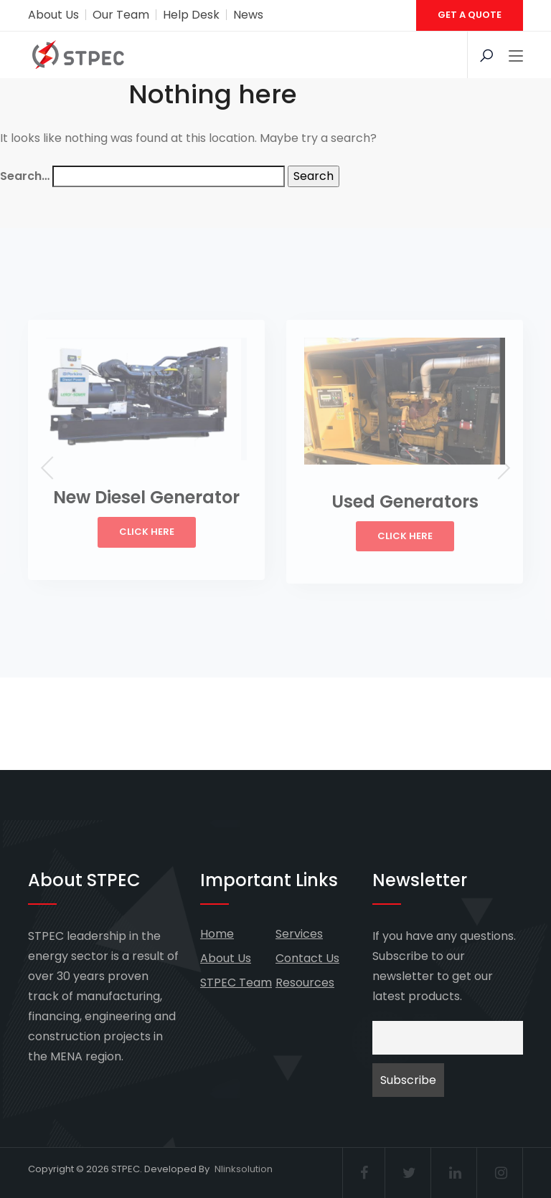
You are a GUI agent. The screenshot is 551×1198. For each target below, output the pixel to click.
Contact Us (307, 958)
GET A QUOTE (469, 15)
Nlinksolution (244, 1169)
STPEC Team (236, 982)
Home (217, 934)
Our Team (121, 14)
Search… (25, 176)
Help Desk (191, 14)
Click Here (146, 531)
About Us (53, 14)
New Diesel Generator (146, 497)
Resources (305, 982)
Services (299, 934)
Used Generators (405, 501)
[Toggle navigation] (516, 56)
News (248, 14)
